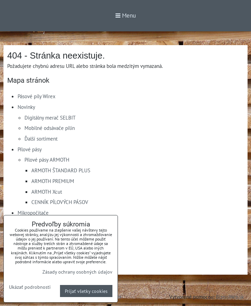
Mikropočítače (33, 212)
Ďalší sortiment (41, 138)
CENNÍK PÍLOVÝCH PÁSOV (59, 201)
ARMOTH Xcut (46, 191)
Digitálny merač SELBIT (50, 117)
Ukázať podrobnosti (30, 287)
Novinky (26, 106)
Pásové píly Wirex (37, 96)
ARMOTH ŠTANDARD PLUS (60, 170)
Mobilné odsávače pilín (49, 127)
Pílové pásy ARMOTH (46, 159)
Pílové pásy (30, 149)
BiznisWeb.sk (230, 296)
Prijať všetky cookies (86, 291)
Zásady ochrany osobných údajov (77, 271)
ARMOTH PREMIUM (52, 180)
